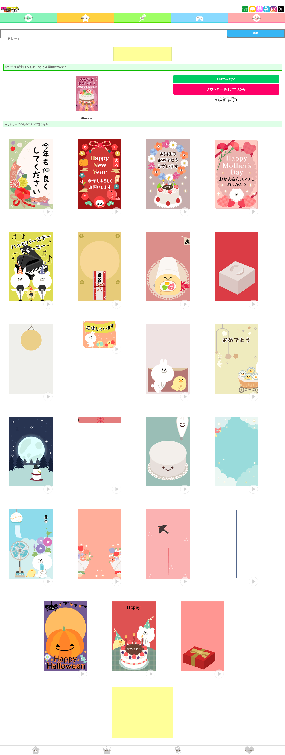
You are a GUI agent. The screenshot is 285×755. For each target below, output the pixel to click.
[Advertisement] (142, 52)
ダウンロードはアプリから (226, 89)
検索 (255, 33)
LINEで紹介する (226, 79)
